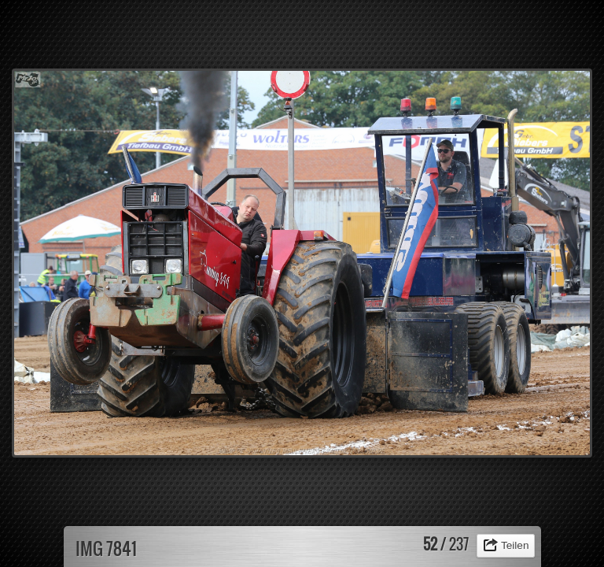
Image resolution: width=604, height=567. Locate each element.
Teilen (515, 545)
